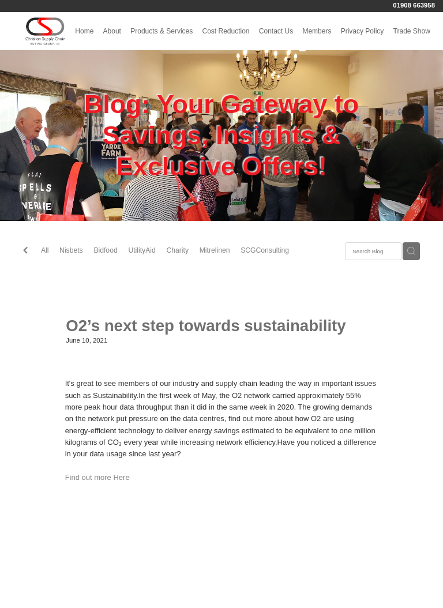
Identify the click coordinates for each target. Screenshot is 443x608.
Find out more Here (97, 477)
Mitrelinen (215, 250)
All (45, 250)
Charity (177, 250)
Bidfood (105, 250)
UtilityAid (141, 250)
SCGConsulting (265, 250)
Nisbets (71, 250)
